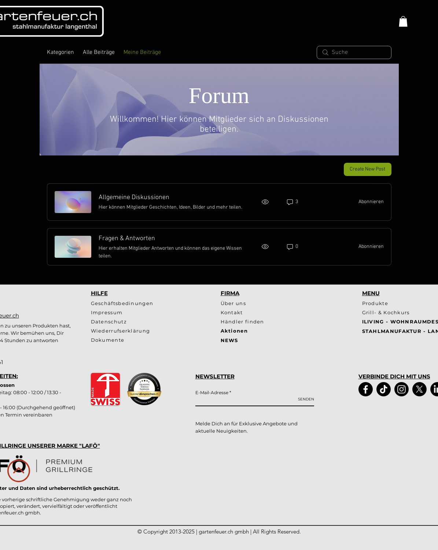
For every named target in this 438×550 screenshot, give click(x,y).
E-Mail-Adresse (211, 392)
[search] (354, 52)
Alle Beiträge (99, 52)
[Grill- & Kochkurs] (389, 312)
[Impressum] (128, 312)
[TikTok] (383, 389)
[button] (403, 21)
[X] (419, 389)
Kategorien (60, 52)
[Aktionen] (247, 331)
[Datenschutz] (128, 321)
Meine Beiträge (142, 52)
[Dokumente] (141, 340)
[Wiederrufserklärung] (128, 331)
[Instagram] (401, 389)
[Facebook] (365, 389)
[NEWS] (277, 340)
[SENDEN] (306, 399)
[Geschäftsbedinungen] (128, 303)
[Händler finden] (247, 321)
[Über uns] (247, 303)
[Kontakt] (258, 312)
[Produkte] (389, 303)
